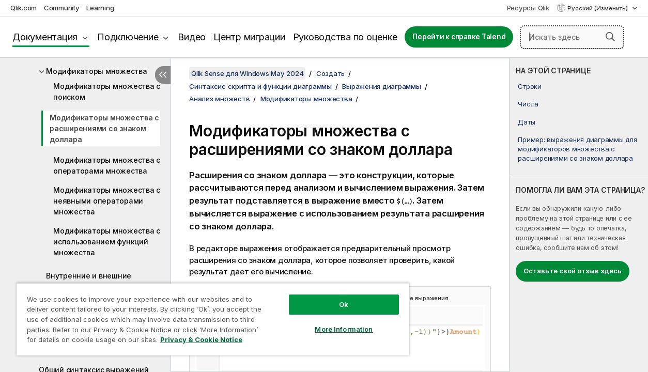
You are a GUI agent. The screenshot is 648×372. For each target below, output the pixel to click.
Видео (192, 37)
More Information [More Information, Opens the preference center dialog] (330, 321)
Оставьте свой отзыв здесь (572, 271)
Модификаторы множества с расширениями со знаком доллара (104, 128)
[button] (610, 37)
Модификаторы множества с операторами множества (106, 165)
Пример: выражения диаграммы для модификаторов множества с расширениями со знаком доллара (577, 148)
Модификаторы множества (96, 71)
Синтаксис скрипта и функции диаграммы (260, 86)
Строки (530, 86)
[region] (204, 315)
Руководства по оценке (345, 37)
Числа (528, 104)
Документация (45, 37)
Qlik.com (23, 8)
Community (62, 8)
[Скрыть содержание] (163, 75)
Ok (329, 296)
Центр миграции (249, 37)
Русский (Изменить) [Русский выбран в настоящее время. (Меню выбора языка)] (598, 8)
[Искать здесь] (572, 37)
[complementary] (579, 215)
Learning (100, 8)
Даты (526, 122)
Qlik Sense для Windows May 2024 (247, 73)
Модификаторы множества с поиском (106, 91)
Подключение (127, 37)
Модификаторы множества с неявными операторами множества (106, 200)
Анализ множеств (219, 99)
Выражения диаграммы (381, 86)
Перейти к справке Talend (458, 37)
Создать (330, 73)
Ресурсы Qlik (528, 8)
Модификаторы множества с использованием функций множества (106, 241)
